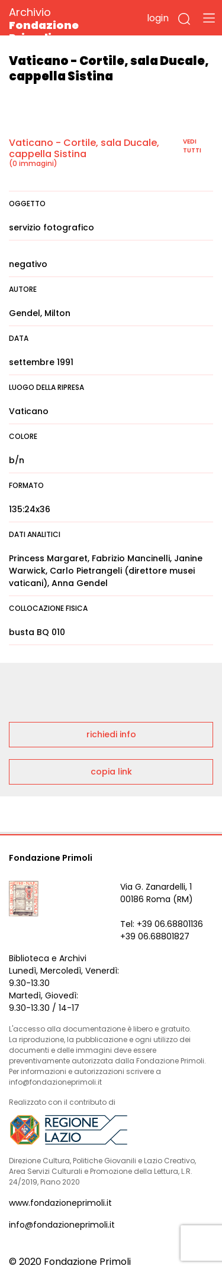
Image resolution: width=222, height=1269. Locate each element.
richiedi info (111, 734)
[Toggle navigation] (209, 18)
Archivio (65, 24)
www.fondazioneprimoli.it (60, 1203)
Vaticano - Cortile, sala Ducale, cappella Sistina (84, 148)
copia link (111, 771)
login (158, 18)
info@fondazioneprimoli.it (62, 1225)
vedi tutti (192, 146)
